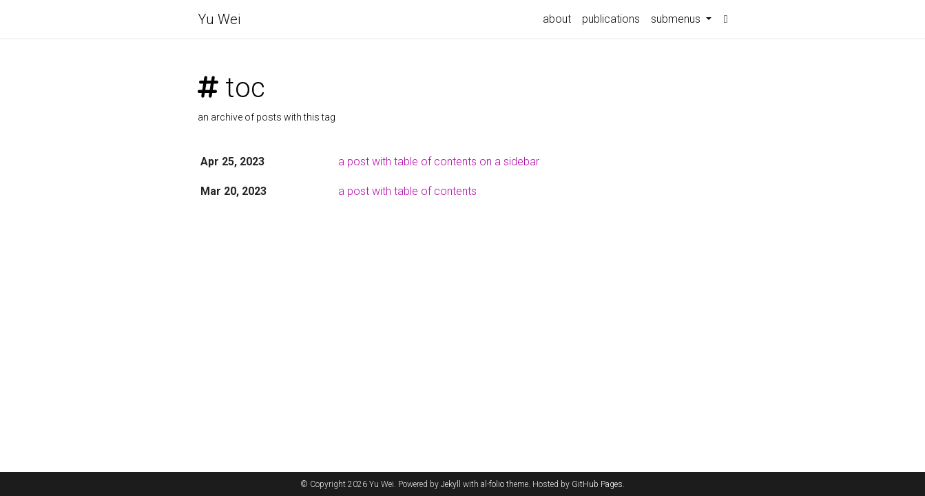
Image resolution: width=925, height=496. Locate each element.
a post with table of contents (407, 191)
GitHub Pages (597, 484)
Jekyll (451, 484)
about (557, 18)
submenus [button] (677, 18)
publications (611, 18)
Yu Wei (219, 19)
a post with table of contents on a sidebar (438, 161)
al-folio (492, 484)
